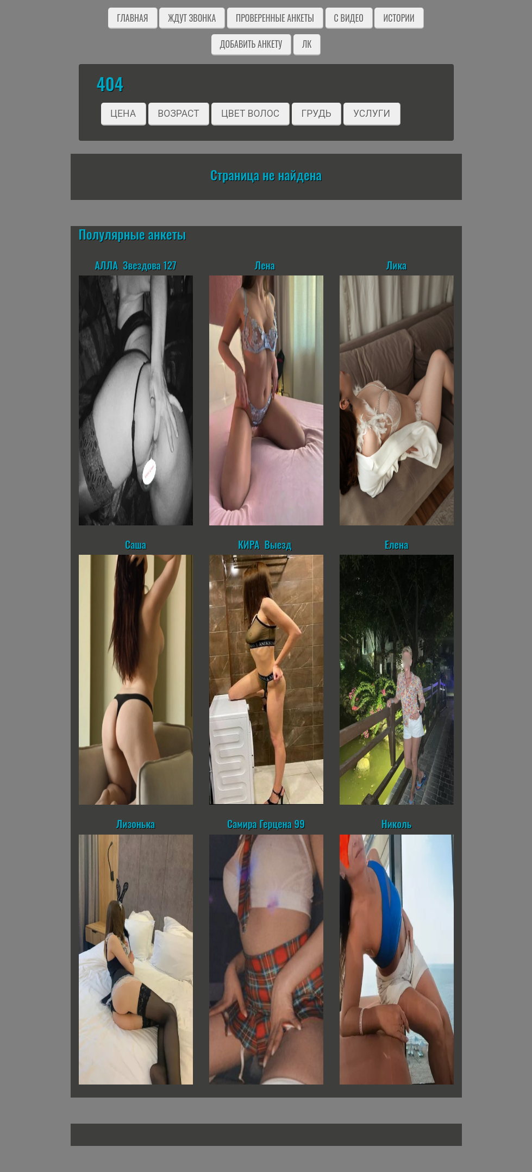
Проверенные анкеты (275, 17)
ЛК (306, 44)
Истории (398, 17)
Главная (132, 17)
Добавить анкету (251, 44)
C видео (349, 17)
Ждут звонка (192, 17)
